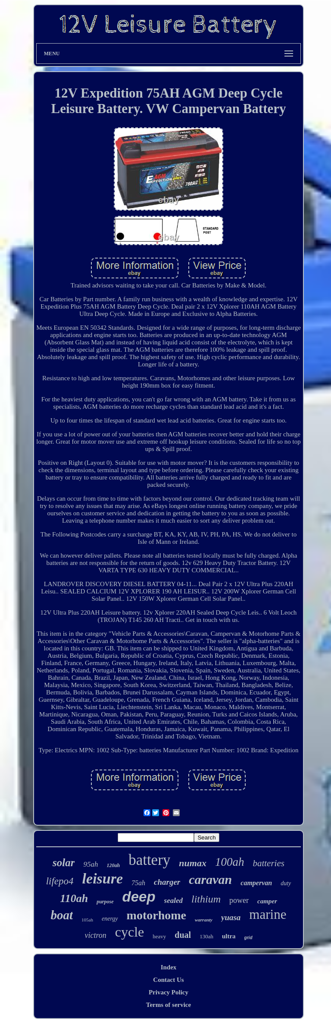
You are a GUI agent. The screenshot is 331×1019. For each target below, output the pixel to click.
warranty (203, 919)
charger (167, 881)
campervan (256, 882)
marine (267, 914)
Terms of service (168, 1004)
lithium (206, 899)
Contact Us (168, 979)
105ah (87, 919)
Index (169, 967)
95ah (90, 864)
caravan (210, 879)
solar (64, 862)
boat (62, 915)
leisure (102, 878)
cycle (129, 932)
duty (286, 883)
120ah (113, 865)
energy (110, 918)
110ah (74, 898)
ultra (229, 936)
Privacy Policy (168, 992)
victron (95, 935)
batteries (268, 863)
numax (192, 863)
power (239, 900)
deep (139, 897)
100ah (229, 861)
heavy (159, 936)
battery (149, 860)
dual (183, 935)
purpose (105, 902)
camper (267, 901)
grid (248, 937)
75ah (138, 882)
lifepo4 (60, 881)
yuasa (230, 917)
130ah (206, 936)
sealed (173, 900)
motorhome (156, 915)
